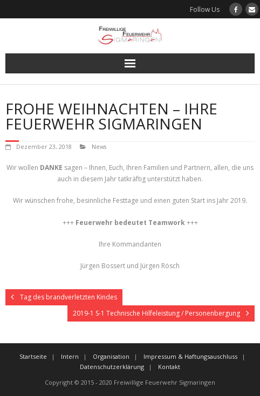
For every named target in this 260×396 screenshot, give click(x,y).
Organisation (111, 356)
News (99, 146)
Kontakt (169, 367)
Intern (70, 356)
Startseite (33, 356)
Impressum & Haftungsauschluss (190, 356)
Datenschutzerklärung (112, 367)
